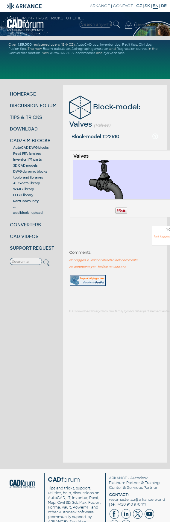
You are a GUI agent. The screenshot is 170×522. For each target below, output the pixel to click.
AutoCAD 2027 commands (72, 53)
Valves (81, 156)
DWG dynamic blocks (30, 171)
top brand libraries (28, 177)
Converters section (24, 53)
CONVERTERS (25, 225)
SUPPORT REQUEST (32, 248)
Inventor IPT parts (27, 159)
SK (147, 5)
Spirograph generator (90, 49)
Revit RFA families (27, 153)
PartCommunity (26, 201)
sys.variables (114, 53)
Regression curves (132, 49)
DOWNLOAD (24, 129)
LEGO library (23, 195)
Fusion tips (17, 49)
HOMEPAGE (23, 94)
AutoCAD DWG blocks (31, 147)
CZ (139, 5)
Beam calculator (56, 49)
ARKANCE (100, 5)
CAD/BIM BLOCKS (30, 140)
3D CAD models (25, 165)
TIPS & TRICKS (26, 117)
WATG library (23, 189)
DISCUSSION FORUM (33, 105)
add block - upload (27, 213)
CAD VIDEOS (24, 236)
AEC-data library (26, 183)
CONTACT (123, 5)
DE (164, 5)
